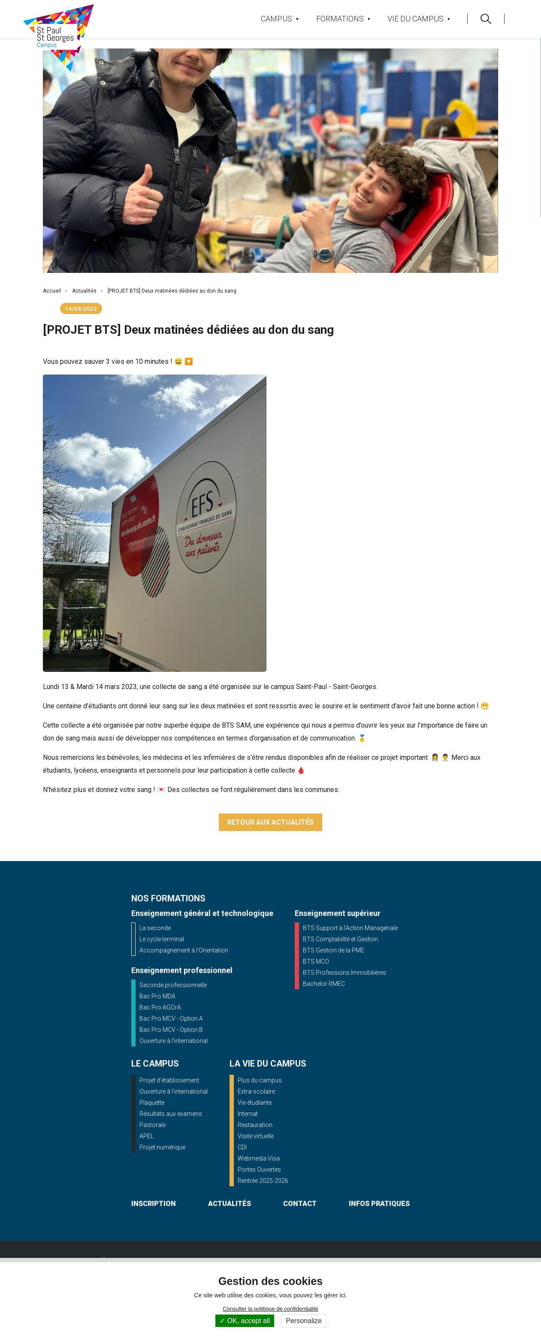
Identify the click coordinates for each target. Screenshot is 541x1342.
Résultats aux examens (170, 1113)
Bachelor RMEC (324, 983)
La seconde (155, 928)
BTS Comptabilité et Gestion (340, 939)
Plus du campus (260, 1080)
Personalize (304, 1320)
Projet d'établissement (169, 1080)
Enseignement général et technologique (202, 913)
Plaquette (151, 1102)
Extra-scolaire (256, 1091)
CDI (242, 1147)
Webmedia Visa (259, 1158)
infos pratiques (379, 1204)
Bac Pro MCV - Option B (171, 1029)
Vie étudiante (255, 1102)
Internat (248, 1113)
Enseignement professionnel (182, 970)
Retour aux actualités (270, 822)
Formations (343, 18)
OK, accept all (245, 1320)
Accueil (52, 291)
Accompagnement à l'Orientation (183, 950)
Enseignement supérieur (338, 913)
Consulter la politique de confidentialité (270, 1309)
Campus (280, 18)
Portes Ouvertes (259, 1169)
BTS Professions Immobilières (344, 972)
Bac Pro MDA (157, 996)
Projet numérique (162, 1147)
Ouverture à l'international (173, 1040)
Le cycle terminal (161, 939)
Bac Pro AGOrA (160, 1007)
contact (300, 1204)
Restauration (255, 1124)
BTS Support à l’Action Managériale (350, 928)
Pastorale (152, 1124)
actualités (229, 1204)
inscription (153, 1204)
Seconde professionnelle (173, 985)
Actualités (84, 291)
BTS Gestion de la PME (333, 950)
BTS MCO (316, 961)
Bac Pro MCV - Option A (171, 1018)
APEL (146, 1136)
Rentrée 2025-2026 (263, 1180)
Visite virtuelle (256, 1136)
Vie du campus (418, 18)
